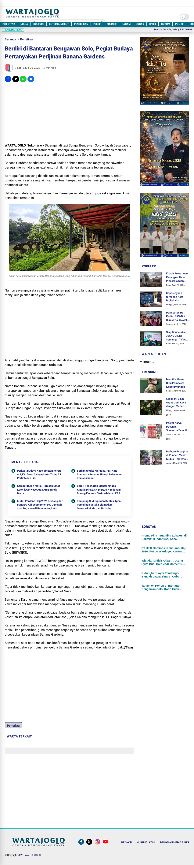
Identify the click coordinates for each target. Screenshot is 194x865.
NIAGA (24, 24)
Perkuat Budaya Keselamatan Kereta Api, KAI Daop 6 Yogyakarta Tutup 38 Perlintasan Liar (39, 474)
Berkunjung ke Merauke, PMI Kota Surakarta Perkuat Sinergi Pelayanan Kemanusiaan (99, 474)
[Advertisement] (69, 112)
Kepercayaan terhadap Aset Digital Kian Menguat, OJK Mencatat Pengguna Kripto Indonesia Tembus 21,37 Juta (177, 297)
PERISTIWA (8, 24)
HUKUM (165, 24)
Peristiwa (26, 39)
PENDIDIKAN (81, 24)
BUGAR (140, 24)
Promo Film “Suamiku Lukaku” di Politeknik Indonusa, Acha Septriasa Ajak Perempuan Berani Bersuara (164, 537)
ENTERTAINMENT (59, 24)
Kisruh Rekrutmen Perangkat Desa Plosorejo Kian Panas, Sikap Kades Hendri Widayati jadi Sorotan (177, 277)
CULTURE (38, 24)
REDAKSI (126, 842)
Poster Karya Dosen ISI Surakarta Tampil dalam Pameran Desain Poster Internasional (176, 426)
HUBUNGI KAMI (146, 842)
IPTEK (152, 24)
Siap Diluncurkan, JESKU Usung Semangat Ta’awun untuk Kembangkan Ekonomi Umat (177, 336)
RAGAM (126, 24)
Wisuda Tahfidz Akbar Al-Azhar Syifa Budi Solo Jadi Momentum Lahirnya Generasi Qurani (163, 562)
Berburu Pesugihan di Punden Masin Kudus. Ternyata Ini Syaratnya (177, 455)
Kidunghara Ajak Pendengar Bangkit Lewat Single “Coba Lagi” (160, 574)
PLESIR (97, 24)
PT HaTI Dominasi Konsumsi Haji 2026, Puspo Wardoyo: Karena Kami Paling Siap (164, 549)
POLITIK (179, 24)
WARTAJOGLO (33, 855)
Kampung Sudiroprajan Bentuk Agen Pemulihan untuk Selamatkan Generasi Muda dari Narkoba (99, 504)
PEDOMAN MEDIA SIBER (174, 842)
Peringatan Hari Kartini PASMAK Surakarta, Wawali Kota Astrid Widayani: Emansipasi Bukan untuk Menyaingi (177, 316)
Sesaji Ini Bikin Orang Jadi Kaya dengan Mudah (176, 402)
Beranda (10, 39)
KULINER (112, 24)
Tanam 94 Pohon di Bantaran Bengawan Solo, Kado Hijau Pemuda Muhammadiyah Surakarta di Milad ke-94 (161, 587)
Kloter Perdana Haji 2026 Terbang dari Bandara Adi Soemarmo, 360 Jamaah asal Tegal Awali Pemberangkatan (40, 504)
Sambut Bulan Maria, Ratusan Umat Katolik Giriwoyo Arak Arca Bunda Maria (38, 489)
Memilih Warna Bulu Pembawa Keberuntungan (175, 383)
